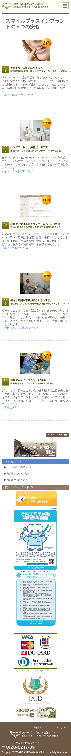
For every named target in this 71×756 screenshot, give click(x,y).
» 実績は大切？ (11, 407)
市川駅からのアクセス (18, 480)
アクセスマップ (14, 461)
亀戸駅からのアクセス (18, 473)
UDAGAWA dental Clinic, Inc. (35, 752)
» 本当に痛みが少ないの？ (17, 94)
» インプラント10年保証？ (18, 171)
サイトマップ (40, 727)
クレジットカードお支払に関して (36, 670)
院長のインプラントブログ (21, 487)
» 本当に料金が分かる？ (16, 247)
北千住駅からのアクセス (19, 467)
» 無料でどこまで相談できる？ (20, 327)
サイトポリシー (59, 727)
